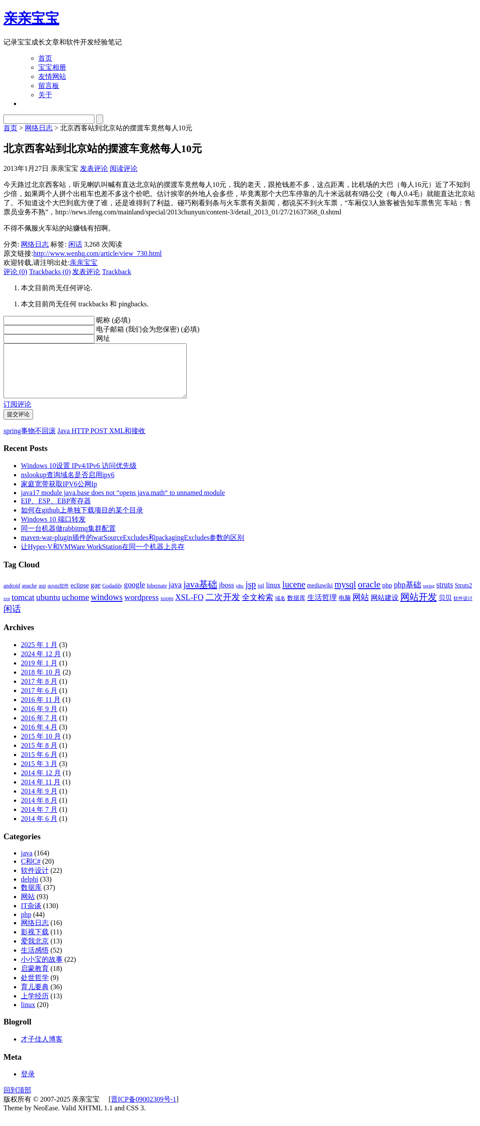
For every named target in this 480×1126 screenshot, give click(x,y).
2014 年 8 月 (39, 810)
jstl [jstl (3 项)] (261, 596)
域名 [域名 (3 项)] (280, 609)
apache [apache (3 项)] (29, 596)
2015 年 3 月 (39, 774)
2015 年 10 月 (41, 746)
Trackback (116, 271)
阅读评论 (124, 168)
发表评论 (94, 168)
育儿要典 (35, 997)
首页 (45, 58)
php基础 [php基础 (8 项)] (407, 595)
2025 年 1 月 (39, 655)
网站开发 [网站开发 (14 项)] (418, 607)
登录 (28, 1084)
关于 (45, 94)
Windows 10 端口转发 (53, 529)
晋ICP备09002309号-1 (143, 1109)
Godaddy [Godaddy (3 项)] (112, 596)
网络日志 (39, 128)
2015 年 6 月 (39, 765)
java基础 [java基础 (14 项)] (200, 595)
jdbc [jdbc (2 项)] (240, 596)
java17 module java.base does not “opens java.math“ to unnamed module (123, 503)
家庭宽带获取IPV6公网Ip (59, 494)
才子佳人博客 (42, 1049)
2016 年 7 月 (39, 728)
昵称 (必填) (113, 320)
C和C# (30, 871)
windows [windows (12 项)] (107, 607)
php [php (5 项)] (387, 595)
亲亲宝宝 (31, 18)
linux (28, 1015)
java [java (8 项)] (175, 595)
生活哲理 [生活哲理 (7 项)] (322, 608)
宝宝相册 (52, 67)
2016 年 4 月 (39, 737)
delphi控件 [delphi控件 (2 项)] (58, 596)
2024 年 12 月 (41, 664)
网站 (28, 907)
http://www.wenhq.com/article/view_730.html (97, 253)
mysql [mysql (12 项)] (345, 595)
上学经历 (35, 1006)
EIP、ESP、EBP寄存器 (56, 511)
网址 (103, 338)
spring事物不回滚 (29, 441)
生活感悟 (35, 960)
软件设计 (35, 881)
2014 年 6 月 (39, 829)
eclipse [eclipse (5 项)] (79, 595)
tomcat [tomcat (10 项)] (23, 607)
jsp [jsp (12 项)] (250, 595)
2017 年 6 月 (39, 701)
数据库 (31, 898)
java (27, 863)
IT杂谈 (31, 916)
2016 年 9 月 (39, 719)
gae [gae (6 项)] (96, 595)
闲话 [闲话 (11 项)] (12, 619)
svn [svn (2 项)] (6, 609)
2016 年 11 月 (40, 710)
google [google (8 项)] (134, 595)
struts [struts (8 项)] (444, 595)
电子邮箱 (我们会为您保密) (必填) (147, 329)
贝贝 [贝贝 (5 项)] (445, 608)
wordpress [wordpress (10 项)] (141, 607)
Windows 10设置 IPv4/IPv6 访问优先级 (79, 476)
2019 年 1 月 (39, 673)
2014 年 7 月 (39, 820)
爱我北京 (35, 951)
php (26, 925)
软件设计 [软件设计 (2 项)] (463, 609)
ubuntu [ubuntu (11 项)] (48, 607)
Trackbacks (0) (50, 271)
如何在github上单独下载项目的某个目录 (82, 520)
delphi (29, 889)
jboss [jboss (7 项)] (226, 595)
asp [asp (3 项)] (42, 596)
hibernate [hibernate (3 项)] (157, 596)
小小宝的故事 (42, 969)
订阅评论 (17, 414)
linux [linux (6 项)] (273, 595)
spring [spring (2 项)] (429, 596)
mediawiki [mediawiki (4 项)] (320, 596)
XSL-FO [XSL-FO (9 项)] (189, 607)
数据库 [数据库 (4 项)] (296, 608)
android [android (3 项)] (11, 596)
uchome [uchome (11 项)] (75, 607)
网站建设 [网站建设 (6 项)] (385, 608)
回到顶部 (17, 1100)
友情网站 (52, 76)
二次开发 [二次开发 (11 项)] (222, 607)
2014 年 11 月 (40, 792)
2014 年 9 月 (39, 801)
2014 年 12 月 (41, 783)
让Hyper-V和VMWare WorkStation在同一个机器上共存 (103, 557)
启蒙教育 (35, 979)
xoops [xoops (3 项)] (167, 609)
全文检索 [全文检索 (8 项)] (257, 608)
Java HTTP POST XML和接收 (101, 441)
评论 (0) (15, 271)
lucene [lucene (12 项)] (293, 595)
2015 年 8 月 (39, 756)
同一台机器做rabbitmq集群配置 (68, 539)
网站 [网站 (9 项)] (360, 607)
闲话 (75, 244)
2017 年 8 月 (39, 691)
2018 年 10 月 (41, 682)
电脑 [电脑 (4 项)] (345, 608)
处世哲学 (35, 988)
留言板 (48, 85)
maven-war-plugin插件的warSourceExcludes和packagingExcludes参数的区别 (132, 548)
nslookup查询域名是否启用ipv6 (67, 485)
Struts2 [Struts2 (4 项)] (463, 596)
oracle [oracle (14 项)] (369, 595)
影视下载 (35, 942)
